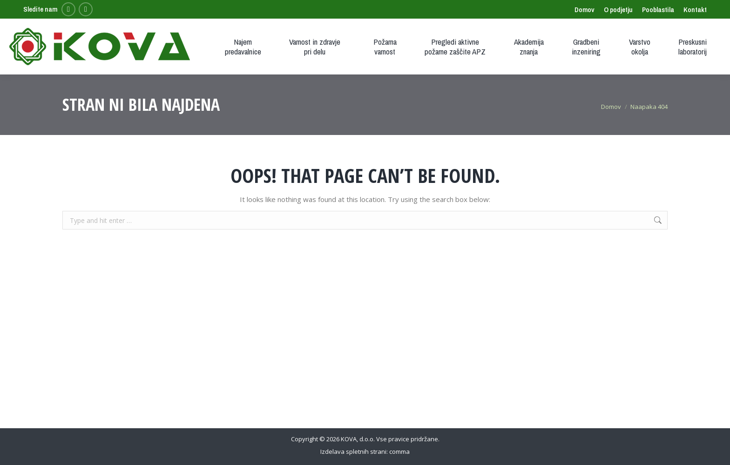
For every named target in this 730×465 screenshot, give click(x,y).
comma (399, 451)
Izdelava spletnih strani (353, 451)
